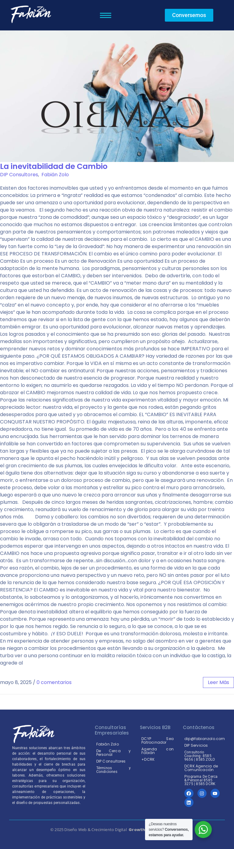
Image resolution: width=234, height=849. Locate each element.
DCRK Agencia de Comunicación (201, 767)
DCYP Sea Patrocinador (157, 740)
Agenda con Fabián (157, 750)
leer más (218, 682)
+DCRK (147, 759)
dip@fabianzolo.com (204, 738)
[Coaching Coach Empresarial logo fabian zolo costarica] (33, 734)
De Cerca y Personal (113, 752)
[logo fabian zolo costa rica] (30, 14)
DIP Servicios (196, 745)
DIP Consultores (19, 174)
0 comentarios (54, 682)
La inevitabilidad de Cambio (54, 166)
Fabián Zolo (55, 174)
